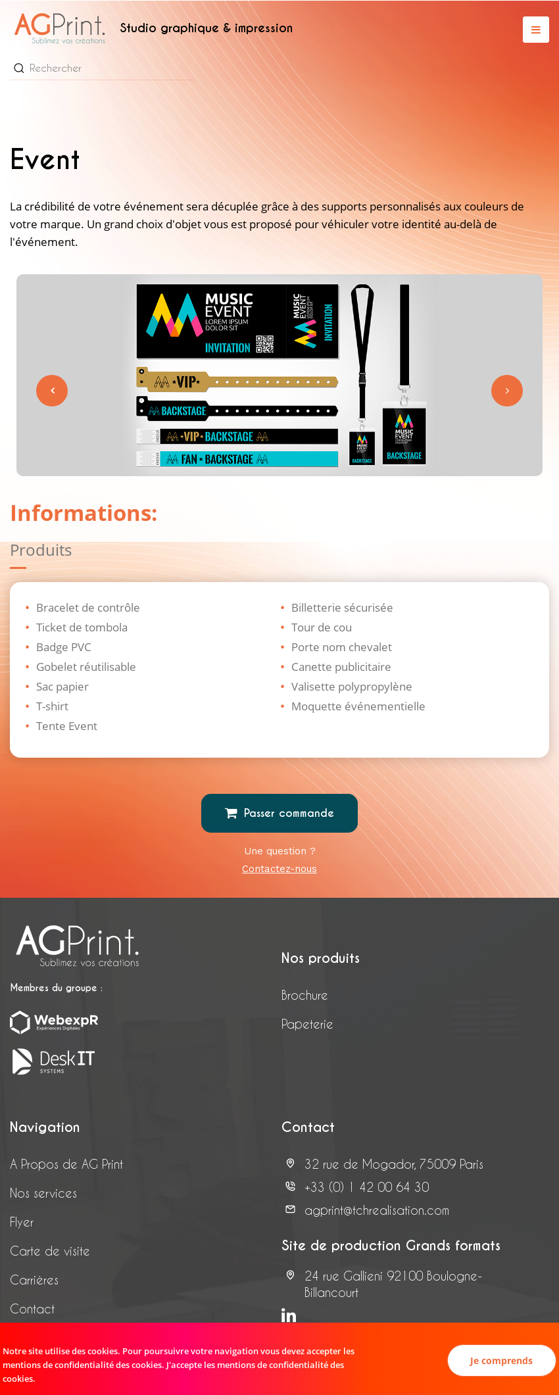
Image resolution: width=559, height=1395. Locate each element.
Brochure (304, 995)
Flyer (22, 1222)
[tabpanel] (279, 375)
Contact (32, 1308)
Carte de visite (50, 1251)
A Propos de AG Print (66, 1164)
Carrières (34, 1279)
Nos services (43, 1193)
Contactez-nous (279, 869)
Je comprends (501, 1360)
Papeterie (307, 1024)
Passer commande (279, 813)
